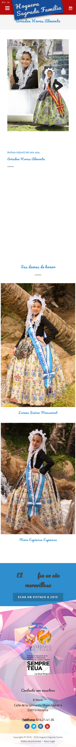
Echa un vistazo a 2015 (38, 597)
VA (8, 2)
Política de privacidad (31, 741)
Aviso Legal (49, 741)
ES (4, 2)
